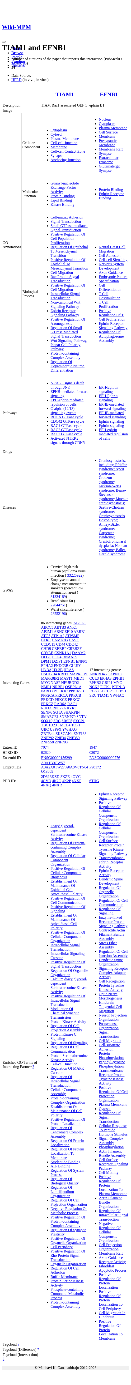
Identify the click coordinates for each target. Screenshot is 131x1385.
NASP (55, 683)
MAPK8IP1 (79, 674)
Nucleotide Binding (65, 1162)
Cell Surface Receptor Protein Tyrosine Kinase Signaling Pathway (113, 847)
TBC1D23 (49, 725)
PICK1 (105, 687)
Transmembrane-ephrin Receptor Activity (112, 862)
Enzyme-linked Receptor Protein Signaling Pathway (113, 921)
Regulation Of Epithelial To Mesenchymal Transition (69, 251)
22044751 (58, 605)
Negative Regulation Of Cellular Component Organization (109, 1232)
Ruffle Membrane (64, 1277)
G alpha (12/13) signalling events (63, 411)
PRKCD (47, 700)
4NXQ (46, 785)
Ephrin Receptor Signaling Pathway (65, 313)
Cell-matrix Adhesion (67, 217)
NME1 (46, 687)
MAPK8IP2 (50, 678)
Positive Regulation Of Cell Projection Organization (113, 1093)
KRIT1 (63, 674)
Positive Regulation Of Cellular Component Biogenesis (68, 872)
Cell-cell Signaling (113, 260)
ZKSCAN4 (64, 734)
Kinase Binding (62, 204)
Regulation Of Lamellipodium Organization (62, 1191)
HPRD (16, 80)
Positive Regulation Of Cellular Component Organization (68, 936)
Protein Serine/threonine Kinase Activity (69, 1058)
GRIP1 (107, 683)
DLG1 (46, 657)
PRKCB (75, 695)
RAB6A (60, 704)
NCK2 (94, 687)
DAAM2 (79, 653)
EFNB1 (109, 94)
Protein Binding (63, 196)
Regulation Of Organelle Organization (69, 973)
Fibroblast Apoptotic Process (112, 1268)
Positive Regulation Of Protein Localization (68, 1121)
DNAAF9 (69, 657)
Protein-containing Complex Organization (68, 1100)
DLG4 (56, 657)
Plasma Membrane (65, 139)
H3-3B (57, 670)
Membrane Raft (111, 149)
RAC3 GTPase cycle (66, 434)
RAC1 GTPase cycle (66, 426)
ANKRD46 (98, 674)
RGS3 (93, 691)
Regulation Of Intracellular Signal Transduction (65, 1081)
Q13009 (47, 771)
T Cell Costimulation (109, 296)
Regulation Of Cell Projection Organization (69, 1202)
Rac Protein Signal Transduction (65, 279)
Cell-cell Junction (64, 143)
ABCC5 (47, 627)
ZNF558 (47, 742)
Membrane (59, 147)
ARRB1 (80, 632)
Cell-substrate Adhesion (109, 1047)
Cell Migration (62, 272)
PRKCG (74, 700)
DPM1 (46, 661)
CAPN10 (115, 674)
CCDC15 (48, 644)
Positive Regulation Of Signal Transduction (68, 964)
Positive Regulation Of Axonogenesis (68, 321)
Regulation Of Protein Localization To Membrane (67, 1153)
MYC (45, 683)
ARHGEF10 (63, 632)
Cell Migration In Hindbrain (112, 1315)
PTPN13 (118, 687)
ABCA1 (79, 623)
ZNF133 (80, 734)
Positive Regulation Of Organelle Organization (68, 1240)
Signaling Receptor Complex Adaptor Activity (113, 972)
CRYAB (47, 653)
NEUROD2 (70, 683)
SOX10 (46, 721)
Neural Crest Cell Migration (112, 249)
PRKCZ (47, 704)
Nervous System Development (111, 266)
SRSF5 (66, 721)
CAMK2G (60, 640)
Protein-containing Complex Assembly (65, 355)
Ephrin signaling (111, 421)
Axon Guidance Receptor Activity (112, 1260)
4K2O (56, 781)
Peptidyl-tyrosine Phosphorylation (112, 1064)
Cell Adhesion (109, 255)
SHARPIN (72, 712)
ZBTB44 (48, 734)
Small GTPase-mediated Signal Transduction (69, 228)
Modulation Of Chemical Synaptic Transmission (65, 1013)
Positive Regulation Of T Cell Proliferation (112, 315)
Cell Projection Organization (110, 1247)
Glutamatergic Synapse (109, 168)
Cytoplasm (59, 130)
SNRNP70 (68, 717)
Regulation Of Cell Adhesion (65, 1270)
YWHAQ (117, 695)
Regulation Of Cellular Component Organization (68, 860)
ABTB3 (60, 627)
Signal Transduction (66, 221)
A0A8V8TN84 (77, 767)
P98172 (95, 767)
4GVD (46, 781)
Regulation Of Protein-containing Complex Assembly (68, 847)
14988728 (19, 63)
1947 (93, 747)
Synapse (57, 156)
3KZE (65, 777)
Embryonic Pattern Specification (113, 279)
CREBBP (59, 649)
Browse (17, 53)
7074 (45, 747)
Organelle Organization (68, 1264)
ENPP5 (81, 661)
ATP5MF (72, 636)
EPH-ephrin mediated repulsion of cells (67, 402)
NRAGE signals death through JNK (67, 385)
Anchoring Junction (66, 160)
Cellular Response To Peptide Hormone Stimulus (113, 1130)
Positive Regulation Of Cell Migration (68, 287)
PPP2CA (47, 695)
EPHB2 (95, 683)
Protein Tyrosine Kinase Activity (111, 987)
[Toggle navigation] (4, 42)
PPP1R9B (76, 691)
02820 (46, 752)
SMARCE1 (50, 717)
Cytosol (56, 134)
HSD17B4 (49, 674)
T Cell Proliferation (108, 304)
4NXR (57, 785)
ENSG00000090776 (104, 758)
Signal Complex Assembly (111, 1140)
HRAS (69, 670)
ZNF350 (73, 738)
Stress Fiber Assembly (108, 945)
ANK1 (72, 627)
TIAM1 (65, 94)
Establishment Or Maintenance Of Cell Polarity (66, 1111)
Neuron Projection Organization (113, 1017)
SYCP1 (79, 721)
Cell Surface (108, 132)
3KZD (55, 777)
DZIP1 (57, 661)
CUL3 (94, 678)
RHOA (46, 708)
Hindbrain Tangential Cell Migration (110, 1006)
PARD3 (47, 691)
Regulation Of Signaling (69, 1043)
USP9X (55, 729)
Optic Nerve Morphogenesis (110, 996)
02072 (94, 752)
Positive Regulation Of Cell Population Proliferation (68, 238)
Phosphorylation (111, 1147)
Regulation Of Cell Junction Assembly (113, 953)
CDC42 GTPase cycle (67, 421)
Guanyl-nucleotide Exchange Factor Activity (65, 187)
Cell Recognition (112, 981)
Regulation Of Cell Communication (65, 1049)
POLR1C (61, 691)
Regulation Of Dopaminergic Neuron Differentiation (67, 366)
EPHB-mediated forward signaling (112, 406)
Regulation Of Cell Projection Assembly (66, 1028)
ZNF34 (60, 738)
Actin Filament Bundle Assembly (112, 1153)
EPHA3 (106, 678)
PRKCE (61, 700)
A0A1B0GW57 (53, 763)
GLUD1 (75, 666)
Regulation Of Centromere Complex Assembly (67, 1132)
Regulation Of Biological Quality (65, 1181)
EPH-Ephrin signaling (108, 389)
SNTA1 (82, 717)
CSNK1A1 (62, 653)
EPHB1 (118, 678)
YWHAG (69, 729)
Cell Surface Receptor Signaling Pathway (113, 1164)
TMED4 (64, 725)
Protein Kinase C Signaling (63, 1036)
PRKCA (61, 695)
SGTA (58, 712)
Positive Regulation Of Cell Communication (68, 900)
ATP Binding (60, 1166)
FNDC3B (61, 666)
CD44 (60, 644)
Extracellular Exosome (108, 160)
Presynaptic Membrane (108, 143)
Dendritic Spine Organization (111, 962)
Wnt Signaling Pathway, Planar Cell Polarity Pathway (69, 345)
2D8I (45, 777)
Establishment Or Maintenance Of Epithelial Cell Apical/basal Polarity (67, 887)
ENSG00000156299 (56, 758)
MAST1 (66, 678)
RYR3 (71, 708)
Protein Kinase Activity (68, 1022)
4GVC (76, 777)
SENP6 (46, 712)
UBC (45, 729)
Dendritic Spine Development (111, 881)
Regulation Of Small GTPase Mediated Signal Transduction (66, 332)
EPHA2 (47, 666)
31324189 (58, 597)
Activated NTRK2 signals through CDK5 (68, 440)
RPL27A (59, 708)
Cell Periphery (62, 1247)
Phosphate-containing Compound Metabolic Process (67, 1293)
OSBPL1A (73, 687)
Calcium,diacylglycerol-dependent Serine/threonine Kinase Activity (69, 985)
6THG (94, 781)
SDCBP (106, 691)
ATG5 (45, 636)
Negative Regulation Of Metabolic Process (69, 1211)
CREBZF (74, 649)
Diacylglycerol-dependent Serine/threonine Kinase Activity (69, 832)
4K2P (66, 781)
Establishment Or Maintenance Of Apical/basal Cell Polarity (64, 921)
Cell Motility (108, 1173)
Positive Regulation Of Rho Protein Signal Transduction (68, 1255)
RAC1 (72, 704)
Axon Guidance (111, 272)
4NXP (76, 781)
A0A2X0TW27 (53, 767)
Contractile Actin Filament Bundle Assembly (112, 934)
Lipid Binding (61, 200)
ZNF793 (61, 742)
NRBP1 (58, 687)
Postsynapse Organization (108, 1026)
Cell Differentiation (110, 287)
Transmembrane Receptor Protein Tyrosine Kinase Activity (111, 1076)
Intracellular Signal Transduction (65, 296)
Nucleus (105, 119)
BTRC (46, 640)
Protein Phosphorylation (111, 1055)
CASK (74, 640)
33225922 (74, 575)
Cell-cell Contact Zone (68, 151)
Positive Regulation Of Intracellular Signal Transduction (68, 1000)
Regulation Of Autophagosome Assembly (111, 336)
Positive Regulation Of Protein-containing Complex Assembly (68, 1221)
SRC (57, 721)
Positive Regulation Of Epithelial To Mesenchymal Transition (69, 264)
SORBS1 (119, 691)
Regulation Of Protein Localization (67, 1143)
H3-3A (46, 670)
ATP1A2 (57, 636)
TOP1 (75, 725)
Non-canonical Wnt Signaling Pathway (65, 304)
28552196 (58, 614)
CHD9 (46, 649)
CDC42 (72, 644)
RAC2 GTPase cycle (66, 430)
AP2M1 (47, 632)
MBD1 (79, 678)
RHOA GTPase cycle (67, 417)
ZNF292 (47, 738)
